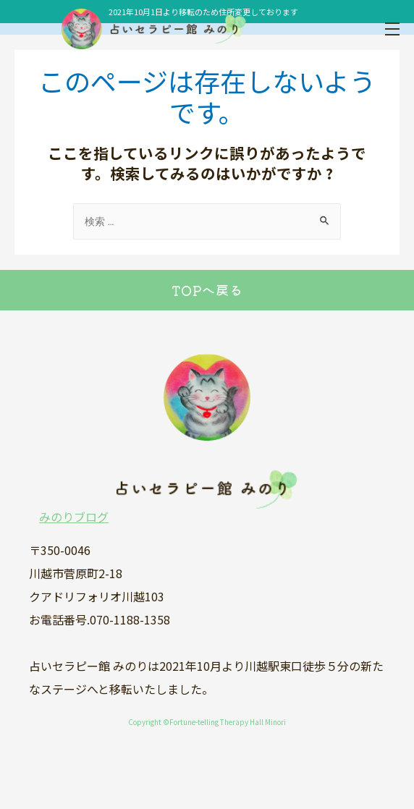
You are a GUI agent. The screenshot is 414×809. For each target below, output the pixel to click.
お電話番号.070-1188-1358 (99, 619)
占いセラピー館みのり (115, 28)
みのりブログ (74, 516)
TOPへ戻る (207, 290)
